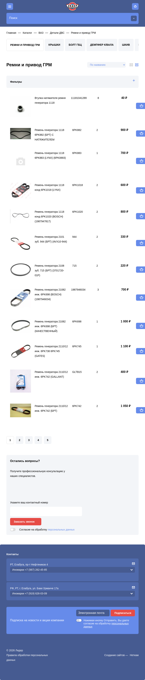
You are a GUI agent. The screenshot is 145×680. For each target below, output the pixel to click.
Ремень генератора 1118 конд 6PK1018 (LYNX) (49, 187)
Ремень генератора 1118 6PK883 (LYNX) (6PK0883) (50, 155)
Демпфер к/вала (102, 44)
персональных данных (61, 529)
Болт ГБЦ (75, 44)
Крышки (54, 44)
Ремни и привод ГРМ (83, 32)
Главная (11, 32)
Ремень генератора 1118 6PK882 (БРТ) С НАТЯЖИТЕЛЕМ (49, 134)
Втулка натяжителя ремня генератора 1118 (50, 100)
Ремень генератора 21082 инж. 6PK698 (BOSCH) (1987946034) (50, 293)
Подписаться (122, 613)
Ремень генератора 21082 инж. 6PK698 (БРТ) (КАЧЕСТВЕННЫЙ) (50, 325)
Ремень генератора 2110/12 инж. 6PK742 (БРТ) (51, 408)
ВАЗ (41, 32)
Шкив (126, 44)
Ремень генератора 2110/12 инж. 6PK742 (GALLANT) (51, 374)
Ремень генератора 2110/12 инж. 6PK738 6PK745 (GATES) (51, 350)
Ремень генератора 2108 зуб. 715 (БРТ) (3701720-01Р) (49, 269)
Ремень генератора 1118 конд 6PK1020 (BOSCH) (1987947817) (49, 215)
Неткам (134, 655)
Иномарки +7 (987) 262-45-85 (29, 569)
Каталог (27, 32)
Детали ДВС (57, 32)
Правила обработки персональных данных (27, 657)
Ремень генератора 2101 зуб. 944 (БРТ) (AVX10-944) (51, 239)
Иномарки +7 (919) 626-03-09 (29, 593)
